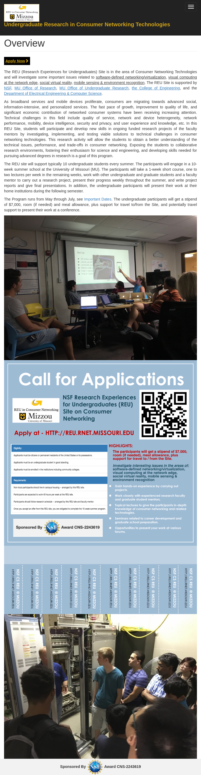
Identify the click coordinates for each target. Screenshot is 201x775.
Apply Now (17, 61)
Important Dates (98, 199)
